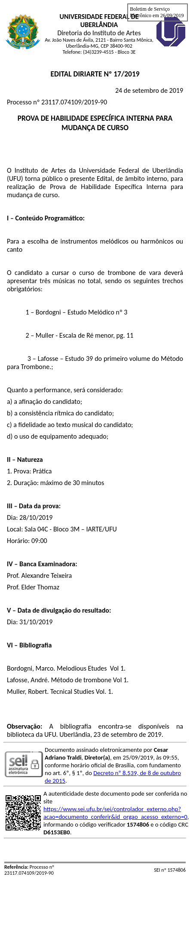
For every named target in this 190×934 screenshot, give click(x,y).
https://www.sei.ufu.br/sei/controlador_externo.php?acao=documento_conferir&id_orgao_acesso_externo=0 (115, 813)
